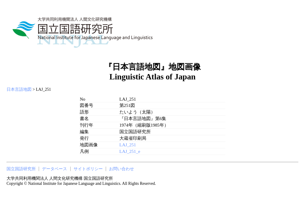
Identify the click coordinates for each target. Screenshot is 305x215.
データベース (54, 169)
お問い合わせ (121, 169)
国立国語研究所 (21, 169)
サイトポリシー (88, 169)
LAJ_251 (127, 144)
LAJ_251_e (129, 151)
